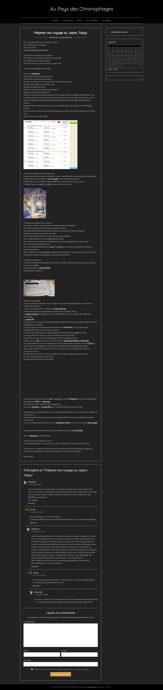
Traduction (68, 21)
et (76, 341)
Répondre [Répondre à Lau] (33, 522)
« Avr (110, 69)
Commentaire (29, 622)
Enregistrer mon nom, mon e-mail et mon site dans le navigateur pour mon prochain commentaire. (61, 669)
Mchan (30, 482)
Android (58, 399)
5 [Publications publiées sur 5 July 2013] (128, 49)
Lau (70, 37)
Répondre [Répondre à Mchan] (31, 503)
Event (79, 21)
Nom (26, 651)
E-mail (64, 651)
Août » (115, 69)
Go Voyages (53, 179)
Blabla (56, 21)
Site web (27, 660)
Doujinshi (106, 21)
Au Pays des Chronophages (81, 9)
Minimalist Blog (92, 687)
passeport (36, 74)
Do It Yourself (91, 21)
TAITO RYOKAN (44, 268)
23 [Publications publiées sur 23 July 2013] (115, 62)
